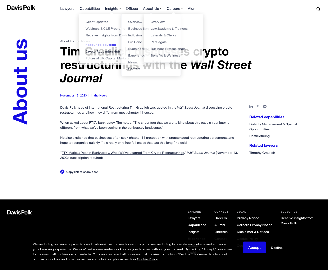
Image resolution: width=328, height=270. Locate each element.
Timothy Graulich (262, 146)
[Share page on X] (258, 100)
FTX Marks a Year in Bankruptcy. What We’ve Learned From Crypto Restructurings (123, 146)
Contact (220, 232)
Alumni (219, 218)
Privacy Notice (248, 211)
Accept (254, 247)
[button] (10, 7)
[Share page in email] (265, 100)
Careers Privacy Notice (254, 218)
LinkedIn (221, 225)
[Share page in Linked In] (251, 100)
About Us (67, 34)
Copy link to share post (82, 165)
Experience (196, 232)
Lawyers (194, 211)
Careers (220, 211)
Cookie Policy (247, 232)
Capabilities (197, 218)
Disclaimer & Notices (253, 225)
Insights (193, 225)
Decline (277, 248)
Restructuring (259, 129)
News (85, 34)
